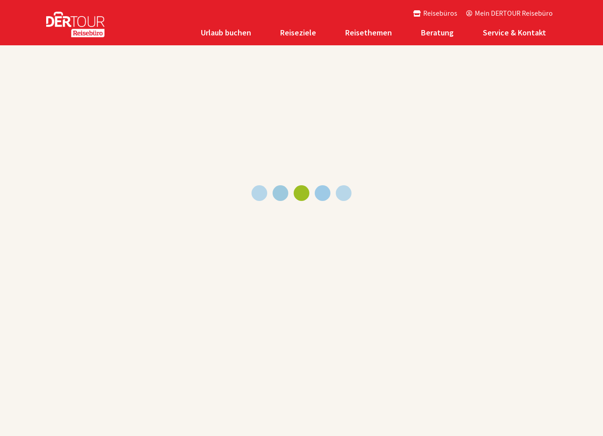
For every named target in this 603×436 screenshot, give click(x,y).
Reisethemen (368, 32)
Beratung (437, 32)
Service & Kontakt (514, 32)
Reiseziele (298, 32)
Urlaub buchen (226, 32)
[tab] (227, 32)
